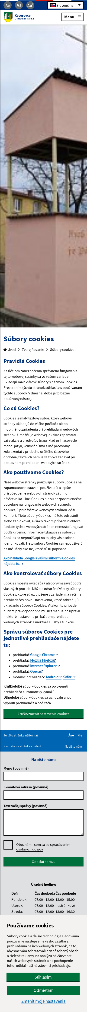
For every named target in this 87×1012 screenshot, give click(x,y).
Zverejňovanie (33, 349)
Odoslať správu (43, 861)
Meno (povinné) (16, 768)
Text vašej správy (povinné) (25, 805)
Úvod (9, 349)
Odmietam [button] (44, 990)
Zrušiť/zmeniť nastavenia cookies (43, 713)
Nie (80, 735)
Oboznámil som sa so (43, 847)
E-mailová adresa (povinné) (25, 787)
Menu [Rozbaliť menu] (72, 16)
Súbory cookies (62, 349)
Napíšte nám (73, 746)
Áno (71, 735)
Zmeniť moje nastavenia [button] (43, 1001)
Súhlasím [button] (43, 977)
